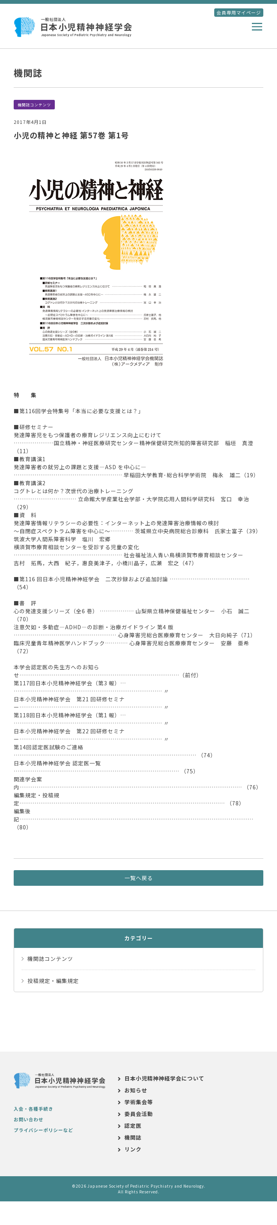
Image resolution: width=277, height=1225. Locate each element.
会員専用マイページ (239, 12)
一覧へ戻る (138, 878)
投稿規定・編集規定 (53, 980)
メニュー (258, 27)
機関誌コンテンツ (34, 104)
